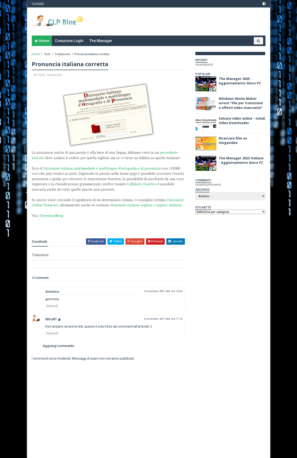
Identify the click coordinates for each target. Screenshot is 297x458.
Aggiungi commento (58, 346)
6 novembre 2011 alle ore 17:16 (163, 318)
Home (44, 41)
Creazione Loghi (69, 41)
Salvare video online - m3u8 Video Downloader (242, 120)
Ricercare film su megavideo (233, 140)
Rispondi (52, 306)
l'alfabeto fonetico (142, 184)
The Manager (100, 41)
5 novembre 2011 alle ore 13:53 (163, 291)
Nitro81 (51, 319)
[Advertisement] (86, 225)
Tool (47, 54)
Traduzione (62, 54)
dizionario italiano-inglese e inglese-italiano (146, 205)
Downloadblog (51, 215)
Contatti (38, 4)
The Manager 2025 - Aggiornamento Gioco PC (240, 81)
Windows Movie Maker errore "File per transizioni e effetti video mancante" (241, 103)
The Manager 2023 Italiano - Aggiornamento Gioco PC (241, 160)
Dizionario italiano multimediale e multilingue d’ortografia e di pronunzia (102, 168)
